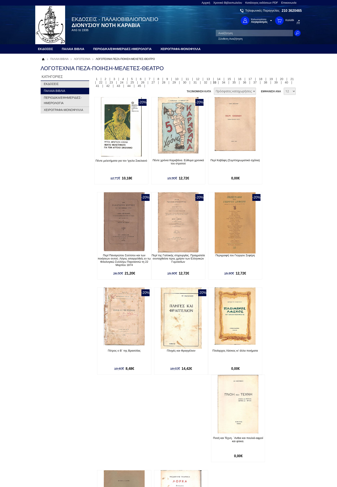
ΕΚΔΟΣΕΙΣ (51, 84)
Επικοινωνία (288, 2)
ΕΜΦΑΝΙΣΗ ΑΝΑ (271, 91)
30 (184, 82)
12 (197, 79)
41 (97, 86)
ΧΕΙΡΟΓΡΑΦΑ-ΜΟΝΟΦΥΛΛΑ (63, 110)
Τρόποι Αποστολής (107, 451)
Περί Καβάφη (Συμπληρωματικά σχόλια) (216, 162)
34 (223, 82)
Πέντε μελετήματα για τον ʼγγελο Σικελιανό (117, 162)
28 (163, 82)
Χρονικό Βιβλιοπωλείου (227, 2)
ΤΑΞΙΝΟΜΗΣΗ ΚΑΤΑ (199, 91)
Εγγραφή (153, 447)
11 (187, 79)
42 (108, 86)
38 (265, 82)
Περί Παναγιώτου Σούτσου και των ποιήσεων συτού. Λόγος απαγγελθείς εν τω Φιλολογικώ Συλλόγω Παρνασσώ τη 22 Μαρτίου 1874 (266, 165)
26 (142, 82)
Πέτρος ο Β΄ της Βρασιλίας (216, 255)
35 (234, 82)
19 (271, 79)
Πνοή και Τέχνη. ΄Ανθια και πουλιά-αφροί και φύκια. (167, 352)
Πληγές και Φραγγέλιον (266, 255)
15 (229, 79)
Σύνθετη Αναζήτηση (230, 38)
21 (292, 79)
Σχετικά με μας (52, 440)
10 (177, 79)
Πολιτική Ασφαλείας (108, 458)
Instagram (214, 454)
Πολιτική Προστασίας (56, 453)
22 (101, 82)
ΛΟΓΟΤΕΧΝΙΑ (82, 59)
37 (255, 82)
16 (239, 79)
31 (195, 82)
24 (122, 82)
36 (244, 82)
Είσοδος (153, 440)
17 (250, 79)
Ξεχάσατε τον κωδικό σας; (164, 453)
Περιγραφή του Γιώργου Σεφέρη (167, 255)
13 (208, 79)
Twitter (212, 447)
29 (174, 82)
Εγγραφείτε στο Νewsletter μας (122, 417)
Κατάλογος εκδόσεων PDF (261, 2)
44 (129, 86)
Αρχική (206, 2)
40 (286, 82)
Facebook (214, 440)
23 (111, 82)
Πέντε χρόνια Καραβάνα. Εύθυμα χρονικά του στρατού (167, 162)
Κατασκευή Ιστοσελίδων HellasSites (274, 476)
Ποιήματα (216, 351)
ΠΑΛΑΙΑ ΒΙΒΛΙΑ (59, 59)
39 (276, 82)
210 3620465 (292, 10)
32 (205, 82)
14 (219, 79)
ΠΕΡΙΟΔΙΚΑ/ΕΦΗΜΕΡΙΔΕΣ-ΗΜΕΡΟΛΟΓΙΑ (63, 100)
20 (281, 79)
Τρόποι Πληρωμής (107, 444)
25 (132, 82)
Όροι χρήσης (51, 447)
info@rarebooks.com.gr (266, 461)
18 (260, 79)
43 (118, 86)
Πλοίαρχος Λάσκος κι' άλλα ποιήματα (117, 351)
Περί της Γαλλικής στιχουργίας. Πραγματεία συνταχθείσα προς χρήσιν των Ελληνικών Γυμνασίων (118, 259)
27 (153, 82)
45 (139, 86)
